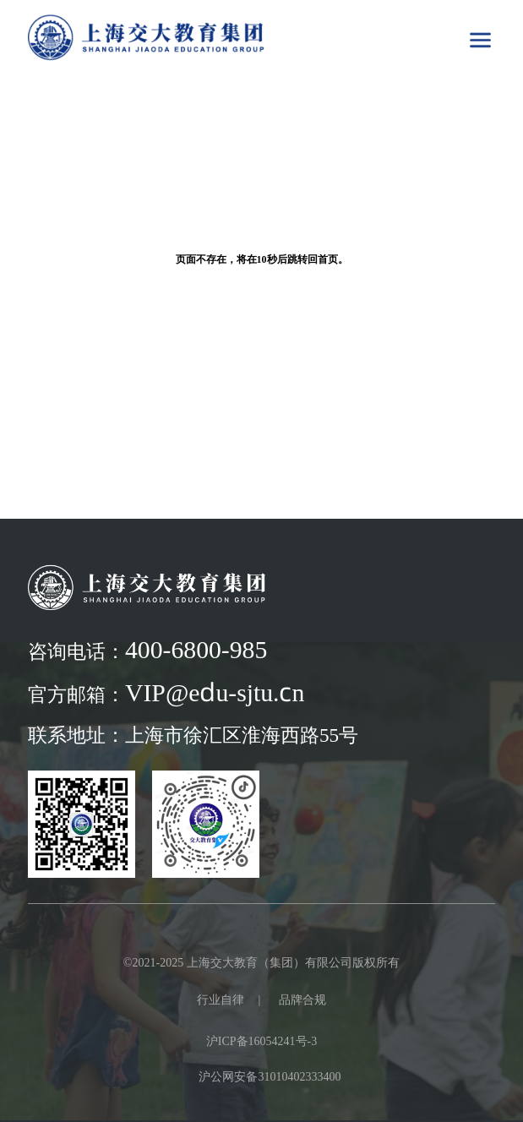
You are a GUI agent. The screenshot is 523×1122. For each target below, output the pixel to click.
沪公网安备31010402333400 (269, 1076)
